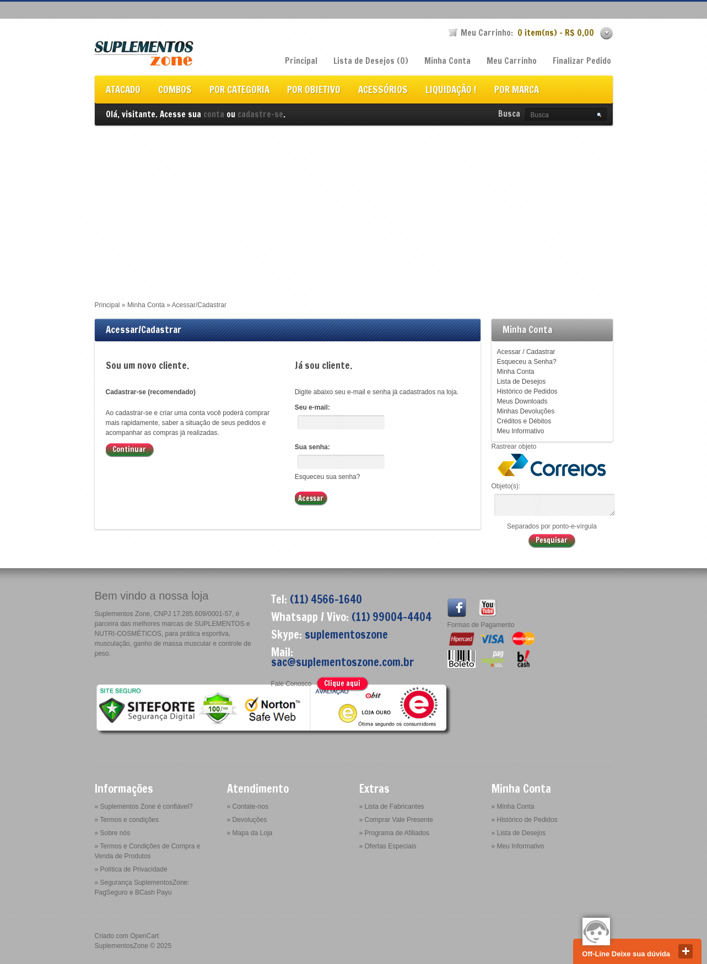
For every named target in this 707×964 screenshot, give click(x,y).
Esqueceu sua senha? (327, 477)
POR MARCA (516, 90)
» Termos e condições (127, 820)
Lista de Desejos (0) (370, 61)
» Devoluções (247, 820)
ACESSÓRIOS (383, 90)
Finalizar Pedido (582, 61)
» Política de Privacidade (131, 869)
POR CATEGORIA (239, 90)
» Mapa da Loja (250, 833)
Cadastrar (540, 352)
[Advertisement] (353, 208)
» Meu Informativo (518, 846)
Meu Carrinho (512, 61)
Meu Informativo (520, 431)
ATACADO (123, 90)
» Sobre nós (113, 833)
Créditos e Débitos (524, 421)
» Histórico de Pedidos (525, 820)
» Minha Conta (513, 806)
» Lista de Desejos (519, 833)
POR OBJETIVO (314, 90)
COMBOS (175, 90)
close (685, 951)
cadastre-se (260, 114)
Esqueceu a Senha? (527, 362)
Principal (301, 61)
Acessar (509, 352)
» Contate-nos (247, 806)
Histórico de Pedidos (527, 391)
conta (213, 114)
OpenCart (144, 936)
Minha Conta (447, 61)
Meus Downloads (522, 401)
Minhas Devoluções (526, 411)
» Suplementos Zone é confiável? (144, 806)
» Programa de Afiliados (394, 833)
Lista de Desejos (521, 381)
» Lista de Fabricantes (391, 806)
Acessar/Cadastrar (199, 305)
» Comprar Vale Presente (396, 820)
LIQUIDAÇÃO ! (451, 90)
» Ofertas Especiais (388, 846)
